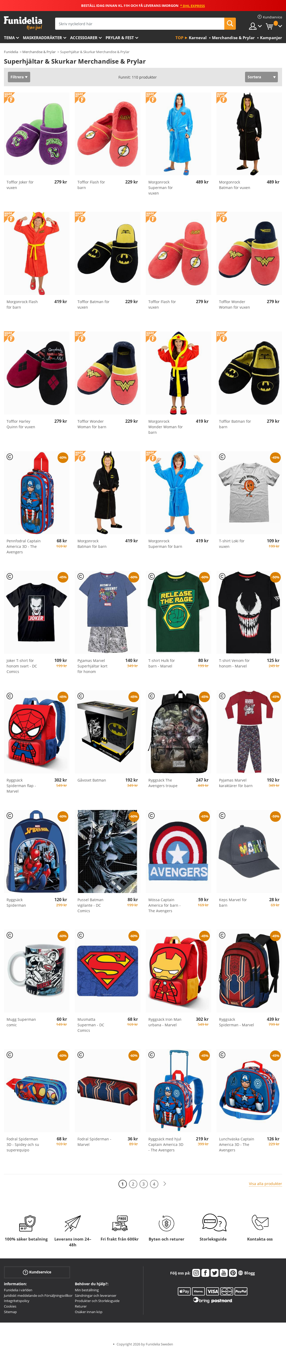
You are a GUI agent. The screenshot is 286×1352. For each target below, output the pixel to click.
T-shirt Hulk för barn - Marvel (161, 663)
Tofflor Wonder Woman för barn (91, 424)
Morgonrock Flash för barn (22, 304)
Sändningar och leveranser (95, 1295)
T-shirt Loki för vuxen (232, 543)
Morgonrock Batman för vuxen (234, 185)
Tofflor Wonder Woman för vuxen (234, 304)
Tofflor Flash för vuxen (162, 304)
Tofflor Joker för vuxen (20, 185)
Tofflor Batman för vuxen (93, 304)
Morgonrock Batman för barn (92, 543)
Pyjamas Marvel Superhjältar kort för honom (92, 666)
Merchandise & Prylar (39, 51)
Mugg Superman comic (21, 1022)
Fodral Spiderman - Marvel (94, 1141)
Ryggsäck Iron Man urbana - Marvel (164, 1022)
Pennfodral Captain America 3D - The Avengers (24, 546)
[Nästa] (164, 1184)
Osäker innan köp (88, 1311)
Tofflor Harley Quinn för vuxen (21, 424)
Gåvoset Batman (91, 780)
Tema (9, 37)
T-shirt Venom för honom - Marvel (234, 663)
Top (179, 37)
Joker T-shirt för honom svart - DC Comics (22, 666)
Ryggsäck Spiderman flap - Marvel (21, 786)
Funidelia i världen (18, 1290)
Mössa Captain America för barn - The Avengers (164, 905)
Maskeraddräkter (42, 37)
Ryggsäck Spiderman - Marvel (236, 1022)
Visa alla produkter (265, 1183)
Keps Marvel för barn (233, 902)
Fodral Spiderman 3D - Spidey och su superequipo (23, 1144)
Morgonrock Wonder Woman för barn (165, 427)
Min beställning (87, 1290)
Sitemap (10, 1311)
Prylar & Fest (120, 37)
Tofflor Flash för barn (91, 185)
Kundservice (37, 1272)
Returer (81, 1306)
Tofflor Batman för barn (235, 424)
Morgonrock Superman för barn (165, 543)
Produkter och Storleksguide (97, 1300)
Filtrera (17, 76)
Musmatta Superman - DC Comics (90, 1025)
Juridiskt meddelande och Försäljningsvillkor (38, 1295)
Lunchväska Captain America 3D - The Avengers (236, 1144)
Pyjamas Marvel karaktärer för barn (236, 783)
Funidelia (11, 51)
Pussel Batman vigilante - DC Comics (90, 905)
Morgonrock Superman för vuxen (160, 188)
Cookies (10, 1306)
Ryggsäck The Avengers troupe (163, 783)
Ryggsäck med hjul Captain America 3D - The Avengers (165, 1144)
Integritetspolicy (16, 1300)
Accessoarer (83, 37)
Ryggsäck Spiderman (16, 902)
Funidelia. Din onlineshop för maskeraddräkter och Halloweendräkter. (23, 23)
